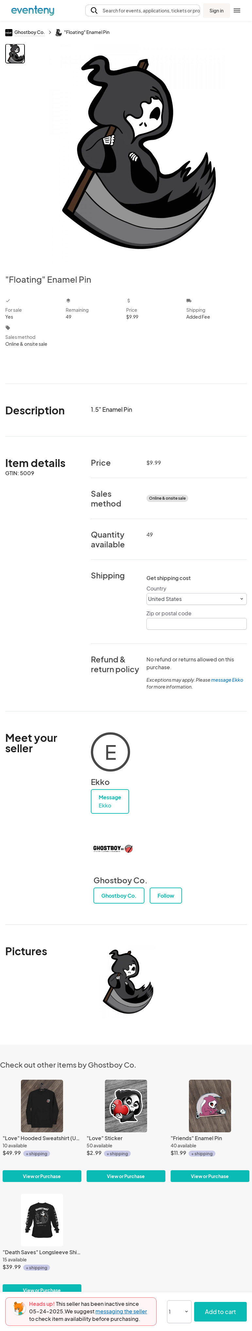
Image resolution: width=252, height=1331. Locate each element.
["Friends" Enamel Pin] (210, 1106)
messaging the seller (121, 1311)
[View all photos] (137, 154)
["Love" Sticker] (126, 1106)
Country (156, 588)
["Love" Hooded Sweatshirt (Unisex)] (42, 1106)
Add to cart (220, 1311)
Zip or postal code (169, 613)
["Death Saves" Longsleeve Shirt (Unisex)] (42, 1220)
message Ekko (227, 680)
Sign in (217, 10)
